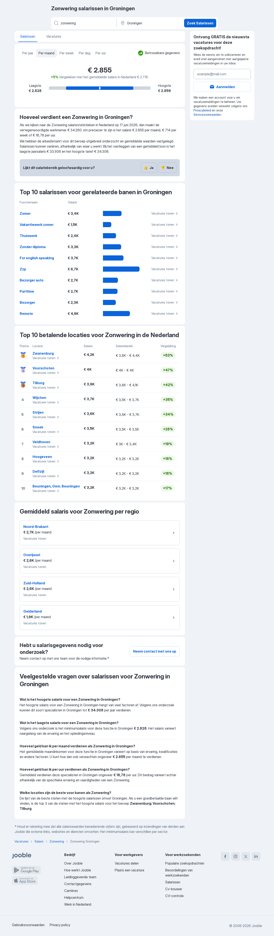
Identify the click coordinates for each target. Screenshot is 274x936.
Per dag (84, 53)
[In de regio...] (150, 23)
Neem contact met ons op (154, 651)
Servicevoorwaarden (207, 114)
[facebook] (225, 856)
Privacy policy (60, 925)
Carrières (71, 891)
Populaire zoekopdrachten (184, 863)
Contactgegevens (77, 884)
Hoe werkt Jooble (77, 870)
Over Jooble (73, 863)
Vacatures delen (127, 863)
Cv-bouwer (173, 889)
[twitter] (245, 856)
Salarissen (172, 882)
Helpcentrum (73, 897)
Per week (67, 53)
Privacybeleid (202, 110)
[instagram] (235, 856)
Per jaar (27, 53)
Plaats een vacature (129, 870)
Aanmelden (222, 86)
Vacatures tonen (165, 213)
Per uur (100, 53)
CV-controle (174, 896)
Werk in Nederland (77, 904)
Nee (167, 167)
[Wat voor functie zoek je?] (83, 23)
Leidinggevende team (80, 877)
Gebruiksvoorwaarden (28, 925)
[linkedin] (256, 856)
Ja (148, 167)
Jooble (257, 926)
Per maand (46, 53)
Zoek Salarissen (200, 23)
